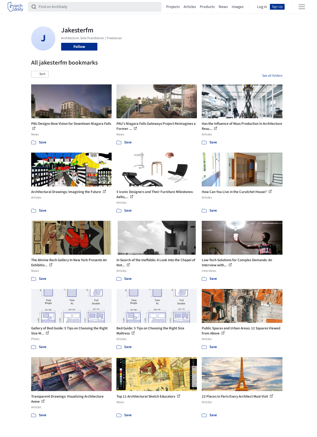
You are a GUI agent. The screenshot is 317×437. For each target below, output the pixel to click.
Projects (173, 6)
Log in (262, 6)
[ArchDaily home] (15, 7)
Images (238, 6)
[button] (40, 74)
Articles (190, 6)
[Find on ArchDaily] (98, 7)
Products (207, 6)
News (223, 6)
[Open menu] (302, 7)
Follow (79, 46)
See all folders (272, 75)
